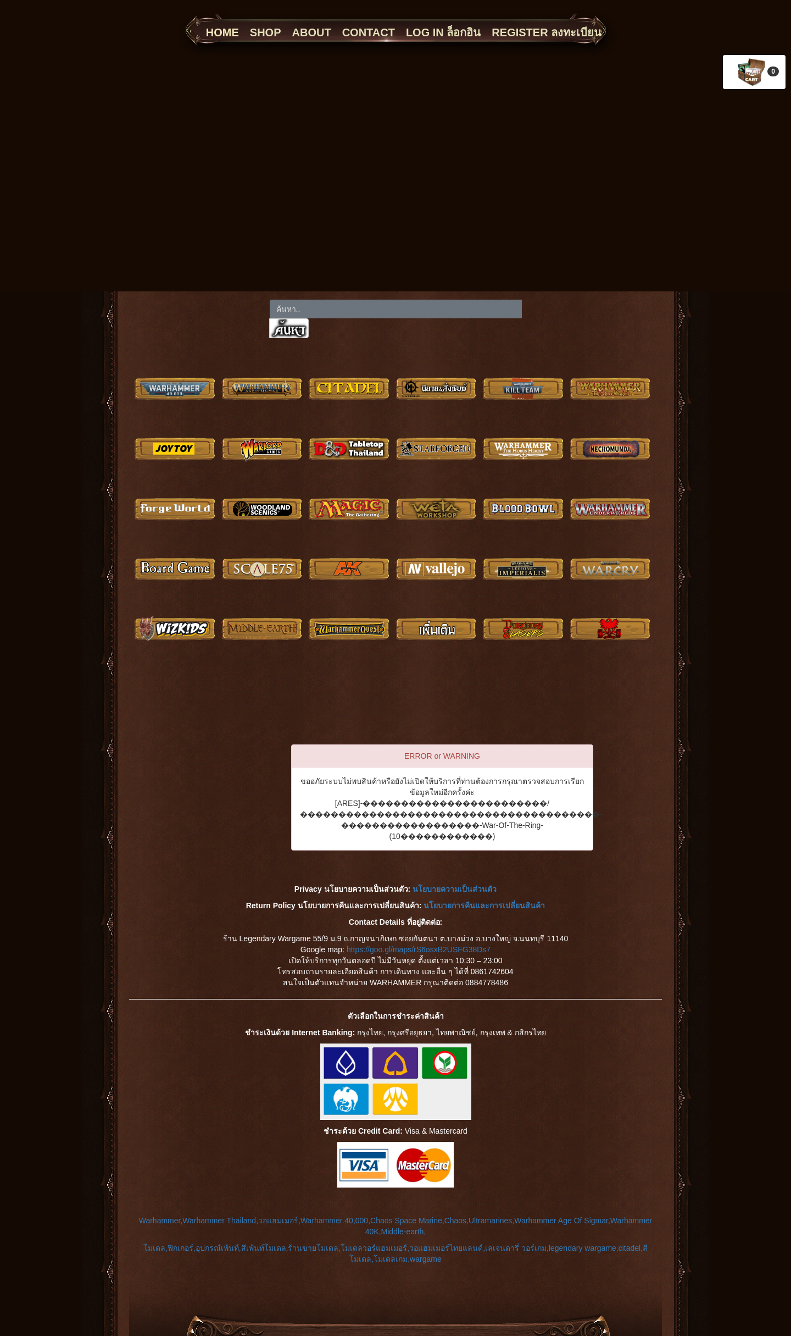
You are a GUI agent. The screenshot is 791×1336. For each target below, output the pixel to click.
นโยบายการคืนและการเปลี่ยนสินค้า (484, 905)
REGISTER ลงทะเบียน (546, 32)
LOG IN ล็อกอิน (443, 32)
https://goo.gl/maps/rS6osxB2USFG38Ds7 (419, 949)
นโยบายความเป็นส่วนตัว (455, 889)
